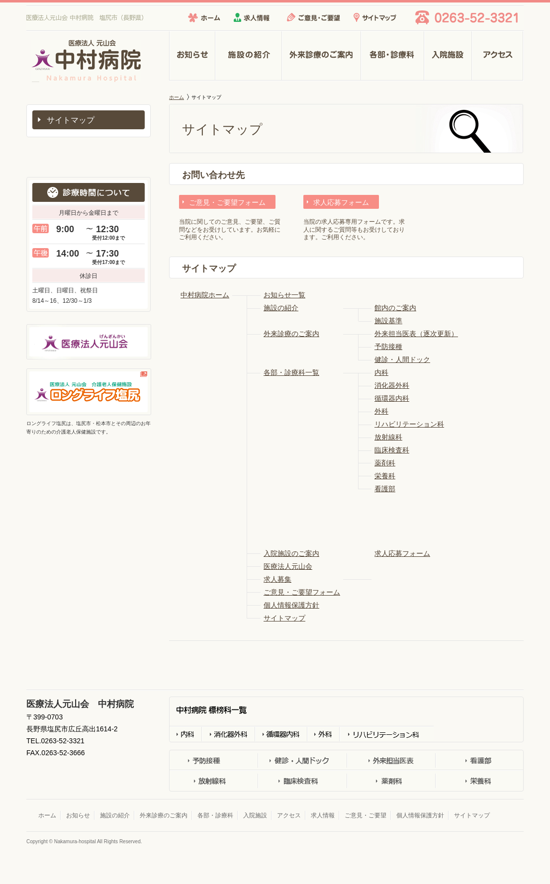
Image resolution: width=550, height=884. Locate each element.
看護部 (384, 489)
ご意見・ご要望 (313, 17)
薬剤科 (384, 463)
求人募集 (277, 579)
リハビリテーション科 (409, 424)
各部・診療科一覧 (291, 372)
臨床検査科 (391, 450)
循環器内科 (391, 398)
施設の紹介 (248, 56)
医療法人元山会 (288, 566)
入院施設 (448, 56)
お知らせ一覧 (284, 295)
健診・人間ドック (402, 359)
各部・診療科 (392, 56)
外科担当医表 (390, 761)
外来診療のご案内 (321, 56)
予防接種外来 (214, 761)
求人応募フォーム (341, 202)
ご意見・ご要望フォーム (227, 202)
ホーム (204, 17)
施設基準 (388, 321)
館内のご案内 (395, 308)
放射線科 (388, 437)
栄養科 (384, 476)
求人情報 (252, 17)
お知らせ (192, 56)
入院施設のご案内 (291, 553)
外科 (381, 411)
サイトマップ (375, 17)
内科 (381, 372)
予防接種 (388, 347)
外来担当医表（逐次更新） (416, 334)
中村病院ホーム (205, 295)
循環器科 (281, 733)
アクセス (498, 56)
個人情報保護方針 (291, 605)
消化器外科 (391, 385)
